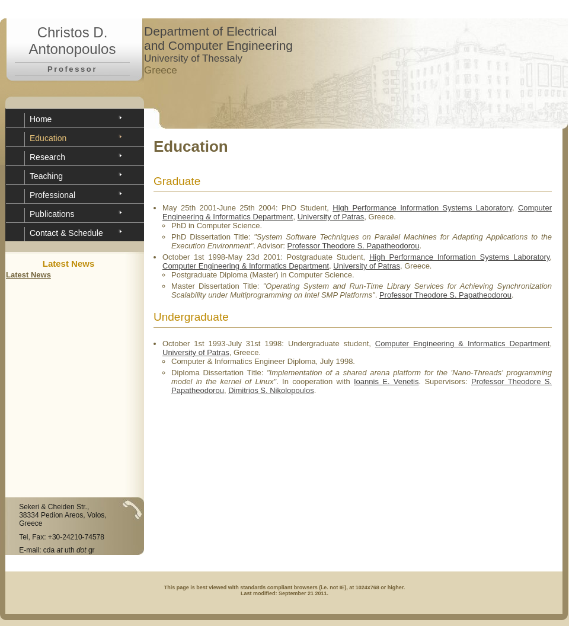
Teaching (46, 176)
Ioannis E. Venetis (386, 381)
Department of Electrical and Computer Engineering (218, 38)
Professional (52, 195)
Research (47, 157)
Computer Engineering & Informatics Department (245, 265)
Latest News (28, 274)
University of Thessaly (193, 58)
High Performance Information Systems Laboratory (422, 207)
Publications (52, 214)
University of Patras (331, 216)
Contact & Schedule (66, 233)
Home (41, 119)
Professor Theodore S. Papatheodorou (353, 245)
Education (48, 138)
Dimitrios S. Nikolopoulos (271, 390)
